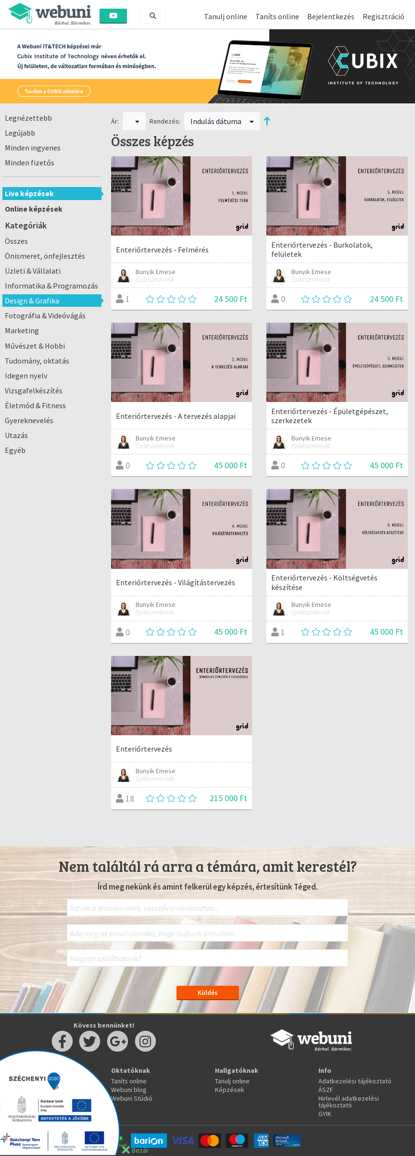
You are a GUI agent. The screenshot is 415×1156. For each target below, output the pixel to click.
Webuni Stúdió (131, 1098)
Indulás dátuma (222, 121)
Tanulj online (225, 16)
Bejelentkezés (330, 16)
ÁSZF (325, 1089)
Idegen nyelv (26, 375)
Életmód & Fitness (35, 405)
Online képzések (34, 209)
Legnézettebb (28, 118)
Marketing (22, 330)
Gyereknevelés (29, 420)
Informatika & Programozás (51, 285)
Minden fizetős (29, 162)
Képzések (229, 1089)
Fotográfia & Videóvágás (45, 315)
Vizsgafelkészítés (34, 390)
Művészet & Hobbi (35, 346)
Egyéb (15, 450)
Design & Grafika (32, 300)
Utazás (16, 435)
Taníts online (277, 16)
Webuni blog (129, 1089)
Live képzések (29, 193)
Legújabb (20, 133)
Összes (16, 241)
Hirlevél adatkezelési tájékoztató (348, 1101)
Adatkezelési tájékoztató (354, 1081)
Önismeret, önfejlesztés (45, 256)
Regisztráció (383, 16)
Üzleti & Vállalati (33, 271)
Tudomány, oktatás (37, 360)
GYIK (324, 1113)
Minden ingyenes (33, 147)
